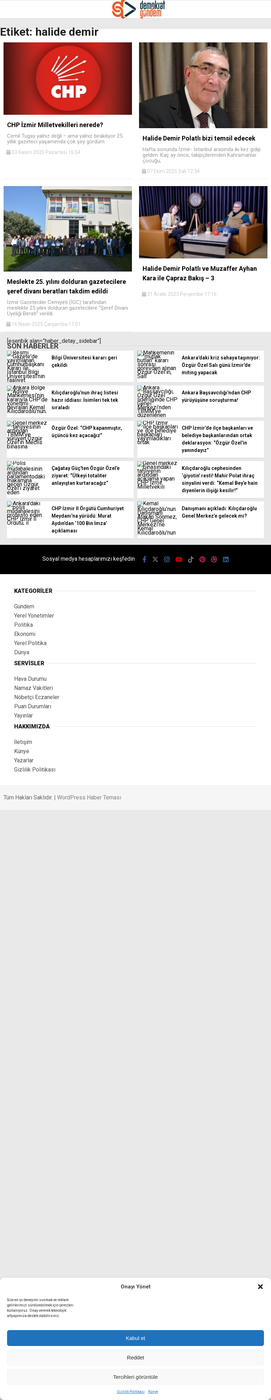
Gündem (24, 606)
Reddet (135, 1357)
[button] (260, 1286)
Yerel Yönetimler (34, 615)
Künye (153, 1392)
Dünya (21, 652)
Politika (23, 624)
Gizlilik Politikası (131, 1392)
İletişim (23, 742)
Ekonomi (24, 634)
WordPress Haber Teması (89, 797)
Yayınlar (23, 715)
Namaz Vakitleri (33, 688)
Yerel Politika (30, 643)
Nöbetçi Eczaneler (36, 697)
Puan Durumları (32, 706)
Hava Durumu (30, 678)
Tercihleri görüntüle (135, 1377)
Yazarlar (24, 760)
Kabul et (135, 1338)
